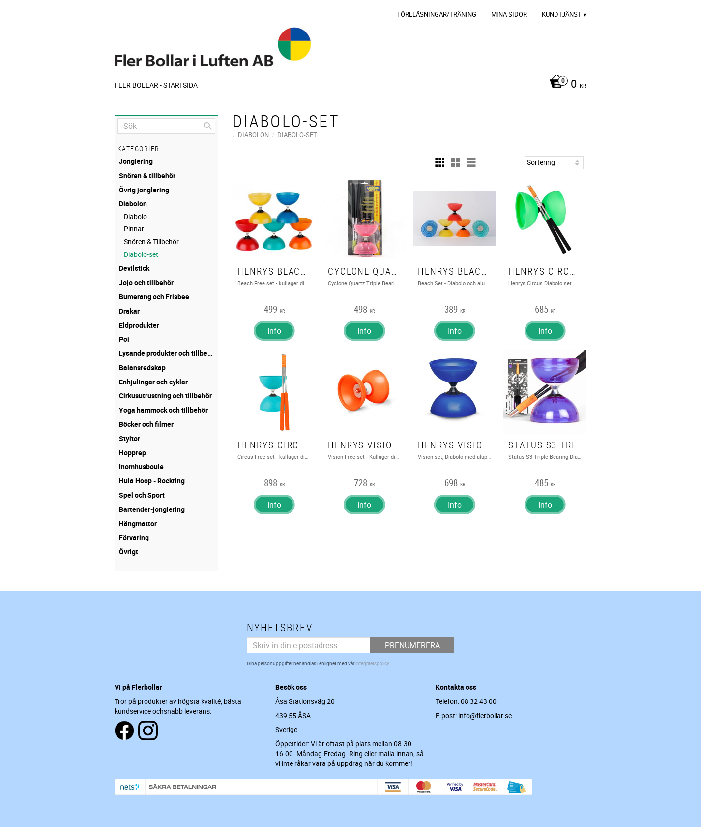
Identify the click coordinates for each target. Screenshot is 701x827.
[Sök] (208, 126)
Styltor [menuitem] (129, 438)
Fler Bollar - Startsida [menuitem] (156, 85)
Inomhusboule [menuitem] (141, 466)
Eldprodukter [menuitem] (139, 325)
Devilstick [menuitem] (134, 268)
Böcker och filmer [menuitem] (146, 424)
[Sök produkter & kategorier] (166, 126)
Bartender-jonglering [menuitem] (152, 509)
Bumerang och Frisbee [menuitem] (154, 296)
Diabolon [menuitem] (133, 203)
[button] (439, 162)
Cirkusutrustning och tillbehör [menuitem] (165, 395)
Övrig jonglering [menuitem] (144, 189)
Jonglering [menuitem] (136, 161)
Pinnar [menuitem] (134, 228)
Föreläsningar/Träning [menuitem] (436, 14)
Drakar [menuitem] (129, 311)
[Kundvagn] (565, 84)
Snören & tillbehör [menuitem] (147, 175)
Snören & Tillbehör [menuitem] (151, 241)
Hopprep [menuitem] (132, 452)
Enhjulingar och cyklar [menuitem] (153, 381)
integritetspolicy (372, 663)
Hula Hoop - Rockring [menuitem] (152, 480)
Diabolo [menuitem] (135, 216)
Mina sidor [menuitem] (509, 14)
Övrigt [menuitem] (128, 551)
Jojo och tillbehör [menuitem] (146, 282)
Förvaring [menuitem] (134, 537)
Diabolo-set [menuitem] (141, 254)
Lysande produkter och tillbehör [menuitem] (167, 353)
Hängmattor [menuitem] (138, 523)
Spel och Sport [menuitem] (142, 495)
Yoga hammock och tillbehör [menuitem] (163, 409)
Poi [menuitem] (124, 339)
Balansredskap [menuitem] (142, 367)
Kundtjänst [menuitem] (562, 14)
